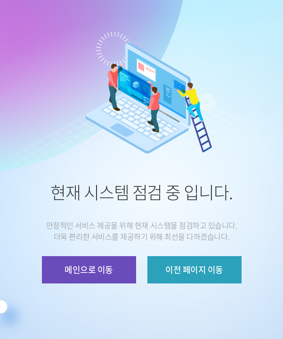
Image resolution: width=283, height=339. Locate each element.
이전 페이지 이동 (194, 269)
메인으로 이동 (89, 269)
